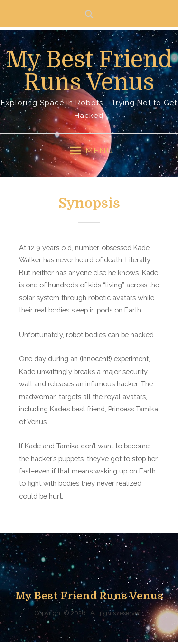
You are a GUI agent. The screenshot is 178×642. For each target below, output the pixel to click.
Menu (91, 150)
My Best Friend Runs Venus (89, 71)
